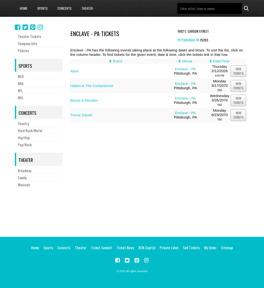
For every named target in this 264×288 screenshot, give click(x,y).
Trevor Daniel (81, 115)
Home (23, 8)
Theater (87, 8)
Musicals (24, 184)
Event (117, 61)
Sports (42, 8)
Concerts (64, 8)
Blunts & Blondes (84, 100)
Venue (187, 61)
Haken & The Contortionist (91, 86)
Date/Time (221, 61)
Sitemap (227, 247)
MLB (21, 76)
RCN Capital (146, 247)
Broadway (25, 170)
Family (22, 177)
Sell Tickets (191, 247)
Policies (23, 50)
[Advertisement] (132, 211)
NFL (20, 90)
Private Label (169, 247)
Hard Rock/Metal (30, 130)
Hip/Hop (24, 137)
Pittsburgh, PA (188, 39)
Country (23, 123)
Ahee (74, 71)
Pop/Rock (25, 144)
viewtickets (238, 71)
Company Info (27, 43)
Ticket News (125, 247)
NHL (20, 97)
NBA (20, 83)
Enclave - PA (185, 69)
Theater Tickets (29, 36)
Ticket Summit (101, 247)
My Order (210, 247)
